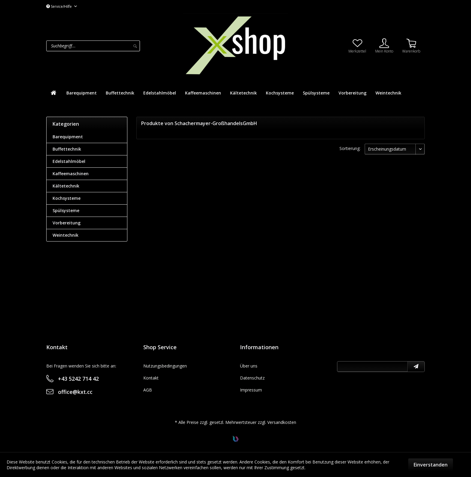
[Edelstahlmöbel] (160, 93)
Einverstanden (431, 464)
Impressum (251, 390)
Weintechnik (65, 235)
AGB (147, 390)
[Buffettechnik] (120, 93)
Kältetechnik (66, 186)
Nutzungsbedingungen (165, 366)
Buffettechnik (67, 149)
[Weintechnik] (388, 93)
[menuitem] (113, 45)
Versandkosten (281, 422)
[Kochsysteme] (279, 93)
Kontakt (151, 378)
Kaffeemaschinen (71, 173)
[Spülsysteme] (316, 93)
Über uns (248, 366)
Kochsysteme (67, 198)
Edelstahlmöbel (69, 161)
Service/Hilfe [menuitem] (59, 6)
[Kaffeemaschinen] (203, 93)
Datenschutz (252, 378)
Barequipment (68, 137)
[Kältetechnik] (243, 93)
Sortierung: (349, 148)
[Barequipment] (81, 93)
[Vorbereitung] (352, 93)
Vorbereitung (67, 223)
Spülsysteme (66, 210)
